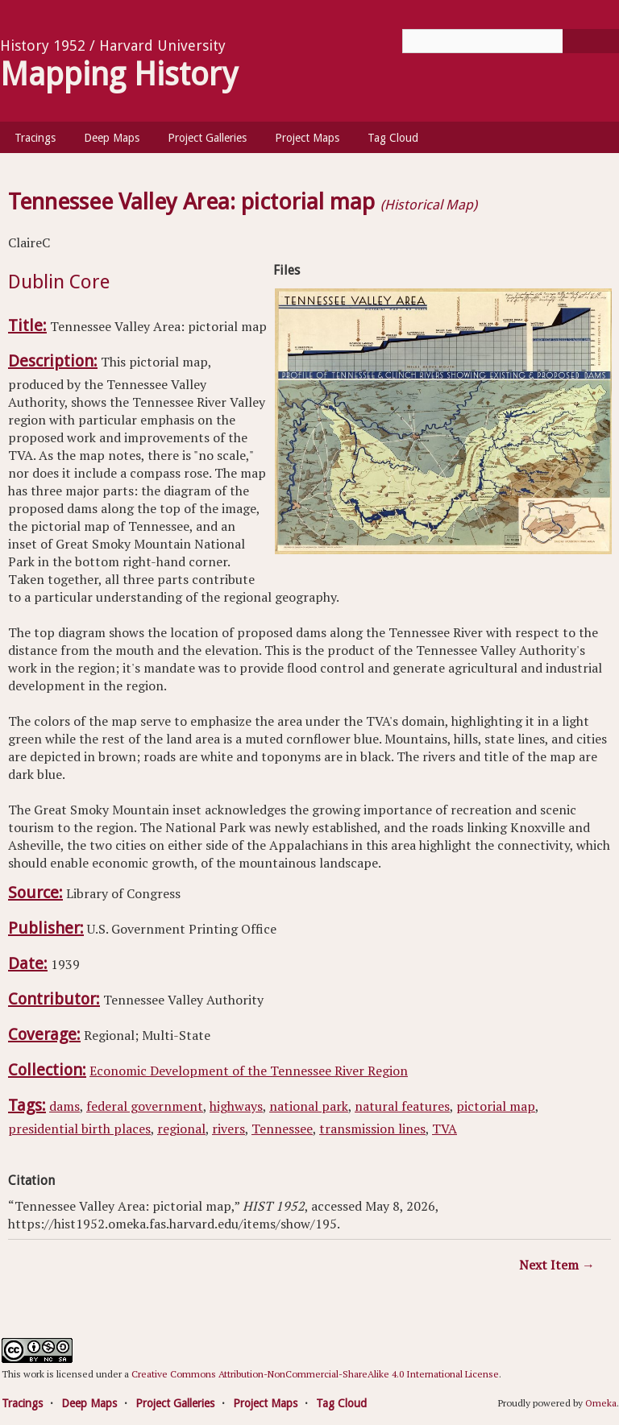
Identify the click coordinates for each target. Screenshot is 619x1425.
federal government (144, 1106)
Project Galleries (207, 137)
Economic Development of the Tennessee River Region (248, 1070)
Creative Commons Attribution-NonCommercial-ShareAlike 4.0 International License (315, 1374)
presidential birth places (79, 1128)
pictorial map (495, 1106)
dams (64, 1106)
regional (181, 1128)
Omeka (601, 1403)
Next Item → (557, 1265)
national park (308, 1106)
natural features (402, 1106)
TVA (444, 1128)
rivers (228, 1128)
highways (236, 1106)
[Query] (510, 41)
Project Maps (307, 137)
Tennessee (282, 1128)
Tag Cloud (393, 137)
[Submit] (591, 41)
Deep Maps (111, 137)
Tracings (35, 137)
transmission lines (372, 1128)
